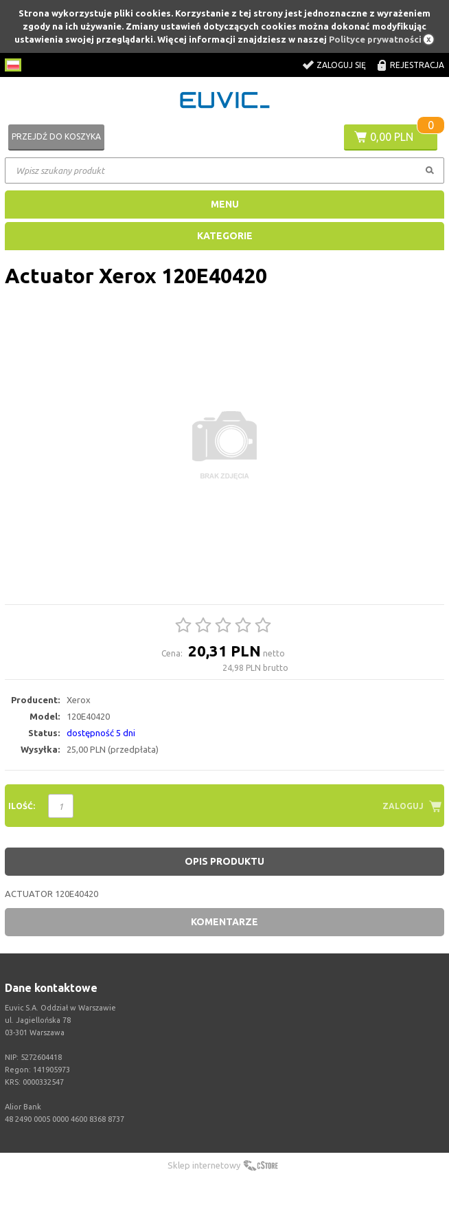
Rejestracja (417, 64)
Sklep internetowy (204, 1165)
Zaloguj (403, 806)
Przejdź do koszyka (56, 136)
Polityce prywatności (375, 39)
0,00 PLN (391, 137)
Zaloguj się (341, 64)
